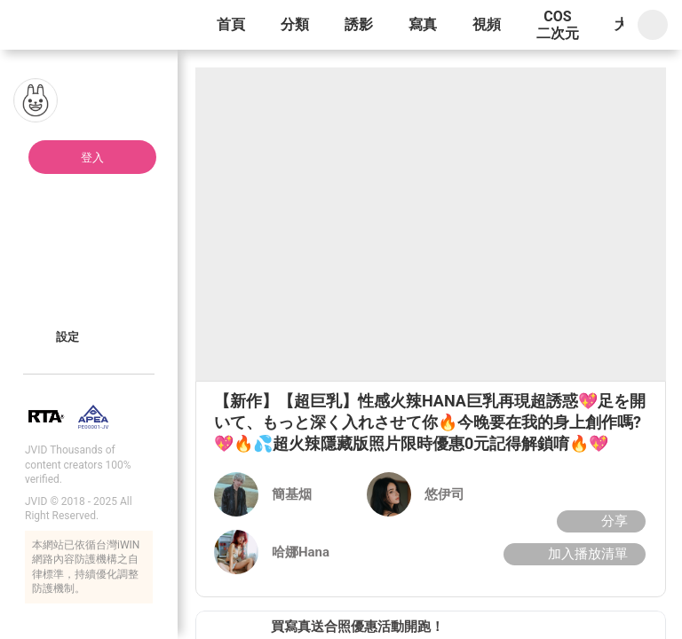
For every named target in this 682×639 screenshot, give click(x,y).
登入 (92, 157)
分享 (599, 521)
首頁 (231, 24)
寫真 (422, 24)
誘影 (359, 24)
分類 (295, 24)
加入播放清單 (572, 554)
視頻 (486, 24)
